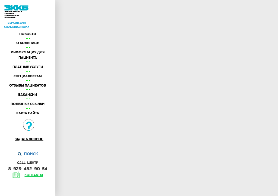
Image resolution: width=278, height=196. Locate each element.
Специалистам (28, 76)
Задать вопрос (29, 139)
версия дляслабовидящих (16, 24)
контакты (33, 175)
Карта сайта (27, 113)
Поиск (31, 153)
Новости (27, 34)
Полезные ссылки (28, 104)
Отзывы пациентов (27, 85)
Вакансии (27, 95)
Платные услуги (27, 67)
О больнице (27, 43)
